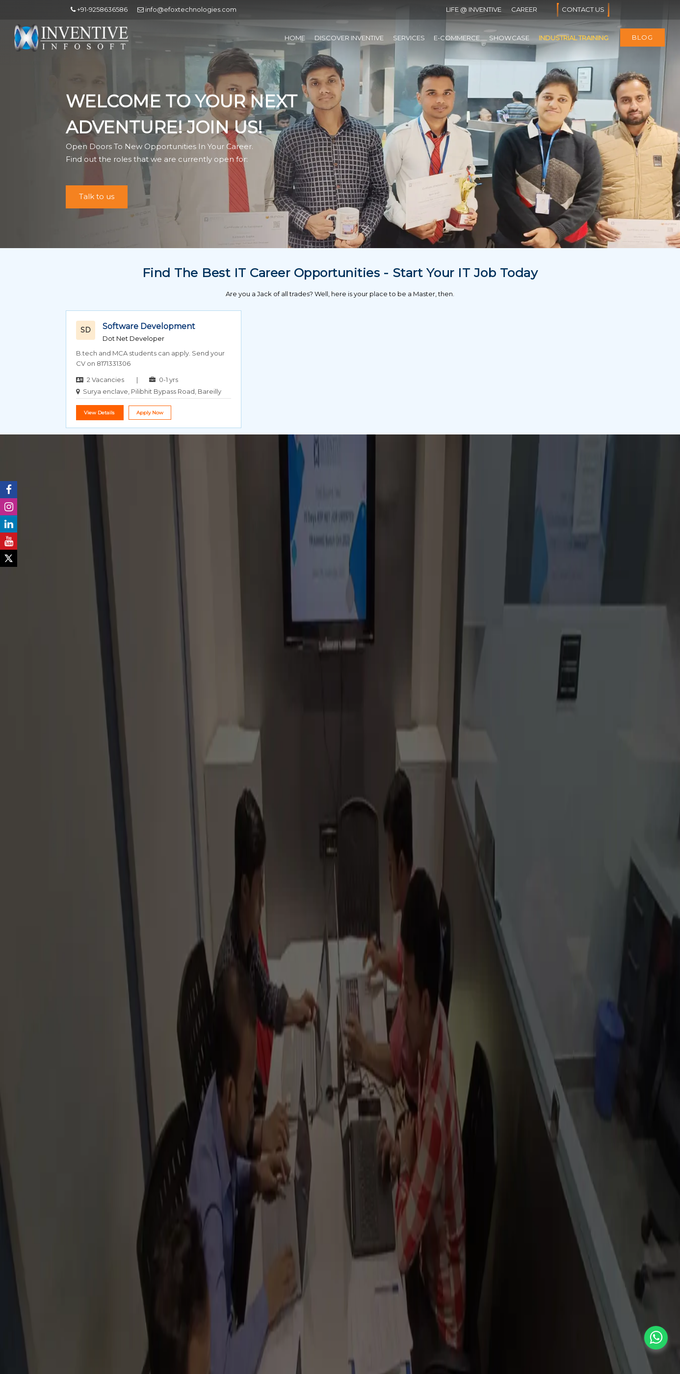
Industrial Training (573, 38)
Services (409, 38)
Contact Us (583, 10)
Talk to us (96, 196)
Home (295, 38)
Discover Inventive (349, 38)
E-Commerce (457, 38)
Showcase (509, 38)
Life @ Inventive (473, 9)
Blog (642, 37)
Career (524, 9)
